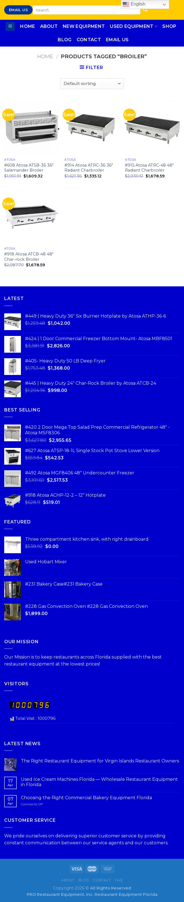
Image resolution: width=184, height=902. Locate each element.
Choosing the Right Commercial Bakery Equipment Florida (86, 797)
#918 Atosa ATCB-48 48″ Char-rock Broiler (29, 257)
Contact (89, 39)
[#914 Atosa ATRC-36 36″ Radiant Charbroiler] (91, 127)
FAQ (119, 880)
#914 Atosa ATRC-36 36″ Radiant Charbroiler (88, 168)
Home (27, 26)
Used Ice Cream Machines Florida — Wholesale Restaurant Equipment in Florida (99, 782)
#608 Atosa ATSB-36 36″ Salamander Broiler (29, 168)
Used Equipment (133, 26)
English (134, 4)
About (49, 26)
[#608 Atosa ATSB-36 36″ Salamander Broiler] (31, 127)
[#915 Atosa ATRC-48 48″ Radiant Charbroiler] (152, 127)
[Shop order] (92, 83)
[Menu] (10, 26)
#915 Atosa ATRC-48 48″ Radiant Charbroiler (149, 168)
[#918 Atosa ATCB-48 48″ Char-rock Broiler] (31, 216)
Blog (64, 39)
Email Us (117, 39)
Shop (169, 26)
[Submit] (145, 10)
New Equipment (84, 26)
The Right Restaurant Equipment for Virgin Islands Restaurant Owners (100, 761)
